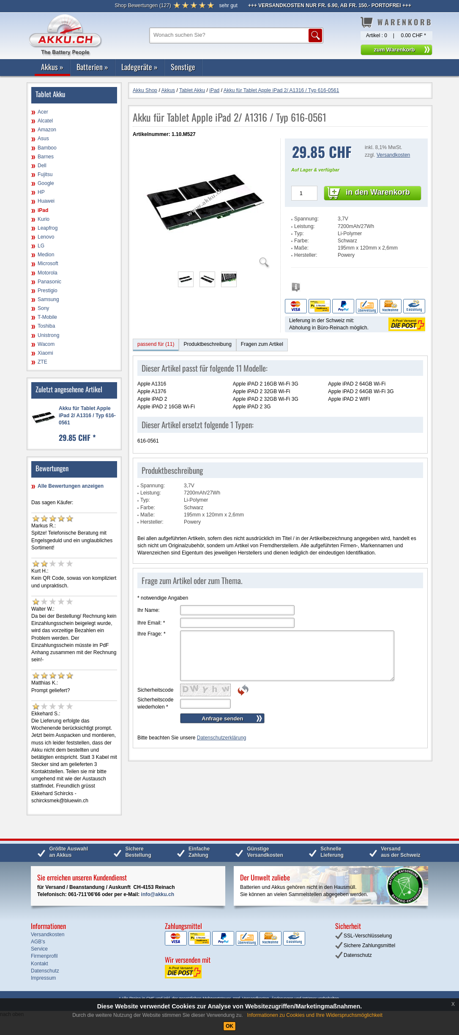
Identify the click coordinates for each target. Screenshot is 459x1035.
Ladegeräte (139, 66)
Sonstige (183, 66)
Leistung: (304, 226)
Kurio (43, 219)
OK (229, 1026)
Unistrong (48, 335)
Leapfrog (47, 228)
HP (41, 192)
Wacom (46, 344)
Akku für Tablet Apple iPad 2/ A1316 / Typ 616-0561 (87, 415)
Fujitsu (45, 174)
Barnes (46, 157)
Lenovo (46, 237)
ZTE (42, 362)
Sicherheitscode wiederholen (155, 703)
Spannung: (306, 219)
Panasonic (49, 282)
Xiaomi (45, 353)
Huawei (46, 201)
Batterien (92, 66)
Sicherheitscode (155, 690)
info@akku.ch (157, 894)
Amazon (47, 130)
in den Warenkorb (378, 192)
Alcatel (45, 121)
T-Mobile (47, 317)
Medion (46, 255)
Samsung (48, 299)
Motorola (47, 273)
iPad (43, 210)
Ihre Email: (151, 623)
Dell (42, 165)
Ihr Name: (148, 610)
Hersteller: (305, 255)
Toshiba (46, 326)
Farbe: (301, 241)
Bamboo (47, 148)
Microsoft (48, 263)
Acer (43, 112)
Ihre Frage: (151, 634)
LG (41, 246)
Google (46, 183)
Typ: (299, 233)
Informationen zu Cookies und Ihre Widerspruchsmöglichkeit (314, 1015)
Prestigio (47, 290)
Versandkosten (393, 155)
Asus (43, 138)
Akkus (52, 66)
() (143, 5)
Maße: (301, 248)
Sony (43, 308)
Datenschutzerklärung (221, 738)
